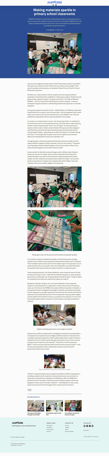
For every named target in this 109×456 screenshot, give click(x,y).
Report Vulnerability (69, 433)
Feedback (67, 429)
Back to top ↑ (86, 432)
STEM (29, 392)
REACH (66, 431)
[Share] (93, 6)
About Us (67, 427)
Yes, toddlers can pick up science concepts (72, 416)
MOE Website (49, 427)
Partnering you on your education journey (24, 428)
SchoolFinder (49, 429)
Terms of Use (95, 438)
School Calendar (50, 431)
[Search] (90, 6)
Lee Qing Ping (51, 32)
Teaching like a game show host (53, 416)
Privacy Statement (88, 438)
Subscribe (49, 433)
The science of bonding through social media (34, 416)
